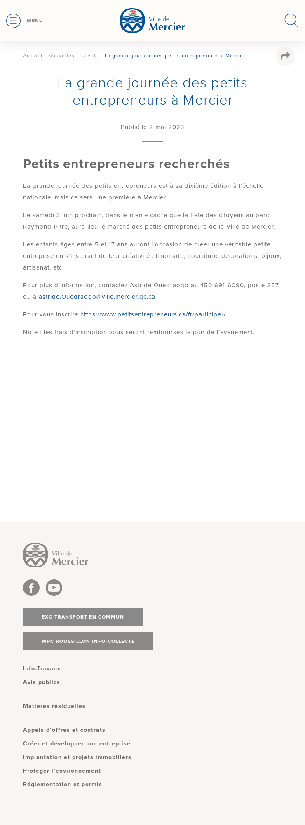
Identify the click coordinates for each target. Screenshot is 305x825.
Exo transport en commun (83, 617)
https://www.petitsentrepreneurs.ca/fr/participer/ (153, 314)
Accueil (32, 56)
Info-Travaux (42, 668)
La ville (89, 56)
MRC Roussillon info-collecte (88, 641)
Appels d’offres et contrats (64, 730)
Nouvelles (61, 56)
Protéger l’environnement (62, 770)
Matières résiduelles (54, 706)
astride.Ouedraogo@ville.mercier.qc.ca (97, 296)
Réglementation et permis (62, 784)
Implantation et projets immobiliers (77, 757)
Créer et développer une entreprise (77, 743)
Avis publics (41, 682)
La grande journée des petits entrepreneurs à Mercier (175, 56)
